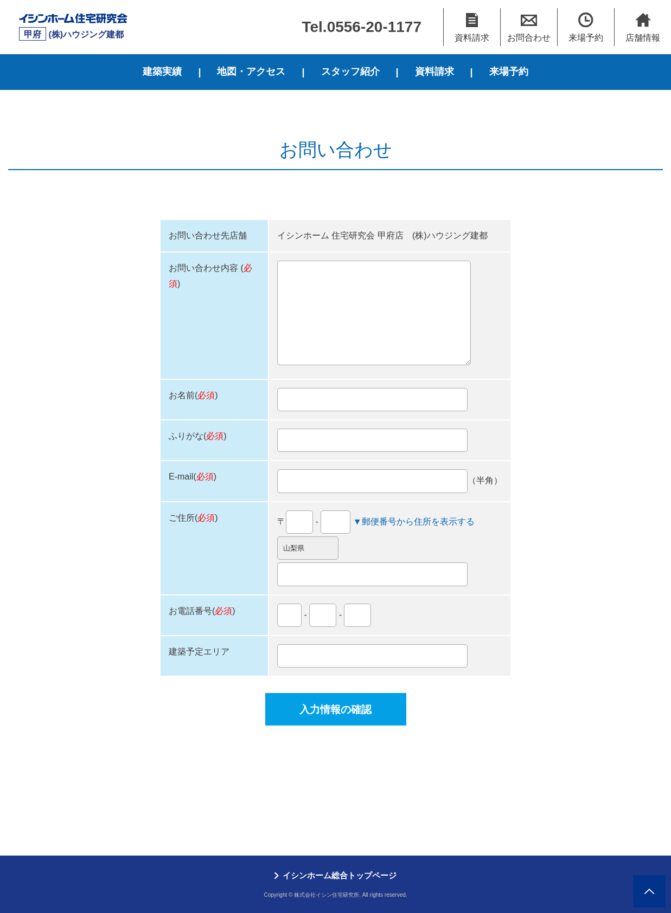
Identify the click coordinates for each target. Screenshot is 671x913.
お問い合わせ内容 (203, 268)
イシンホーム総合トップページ (340, 875)
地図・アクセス (251, 71)
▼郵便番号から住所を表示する (414, 521)
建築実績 (162, 71)
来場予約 (508, 71)
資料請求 (434, 71)
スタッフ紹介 (350, 71)
